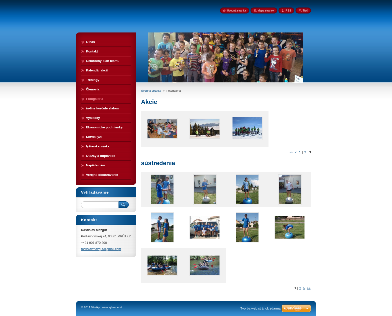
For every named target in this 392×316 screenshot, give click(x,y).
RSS (288, 10)
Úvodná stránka (151, 90)
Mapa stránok (266, 10)
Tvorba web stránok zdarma (260, 308)
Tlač (305, 10)
